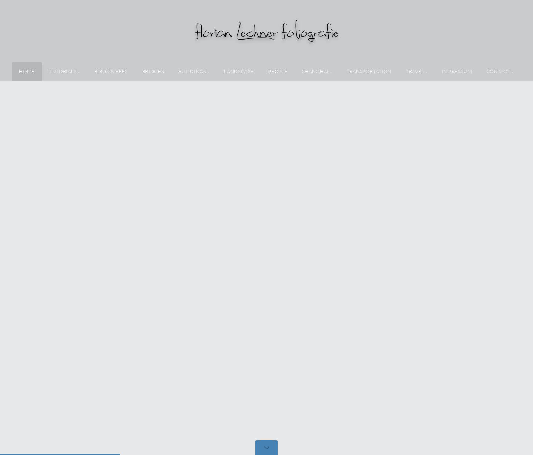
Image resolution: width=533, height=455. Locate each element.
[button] (511, 227)
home (27, 71)
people (278, 71)
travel (415, 71)
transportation (369, 71)
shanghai (315, 71)
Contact (498, 71)
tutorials (63, 71)
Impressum (457, 71)
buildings (192, 71)
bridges (153, 71)
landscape (239, 71)
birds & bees (111, 71)
